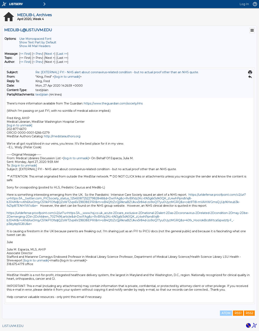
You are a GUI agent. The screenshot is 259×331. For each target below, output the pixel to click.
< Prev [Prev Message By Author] (37, 62)
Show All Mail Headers (34, 46)
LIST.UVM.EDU (12, 326)
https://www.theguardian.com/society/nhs (113, 103)
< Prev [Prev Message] (37, 54)
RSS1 (238, 313)
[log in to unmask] (67, 76)
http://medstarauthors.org (62, 136)
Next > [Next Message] (49, 54)
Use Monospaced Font (35, 39)
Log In (244, 4)
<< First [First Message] (25, 54)
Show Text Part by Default (37, 42)
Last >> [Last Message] (62, 54)
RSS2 (249, 313)
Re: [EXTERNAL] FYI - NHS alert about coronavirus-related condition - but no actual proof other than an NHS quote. (117, 72)
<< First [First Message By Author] (25, 62)
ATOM (226, 313)
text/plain (41, 94)
